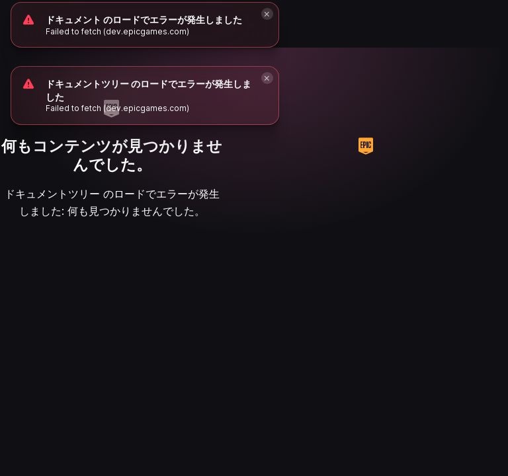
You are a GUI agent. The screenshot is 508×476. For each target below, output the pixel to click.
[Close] (267, 78)
